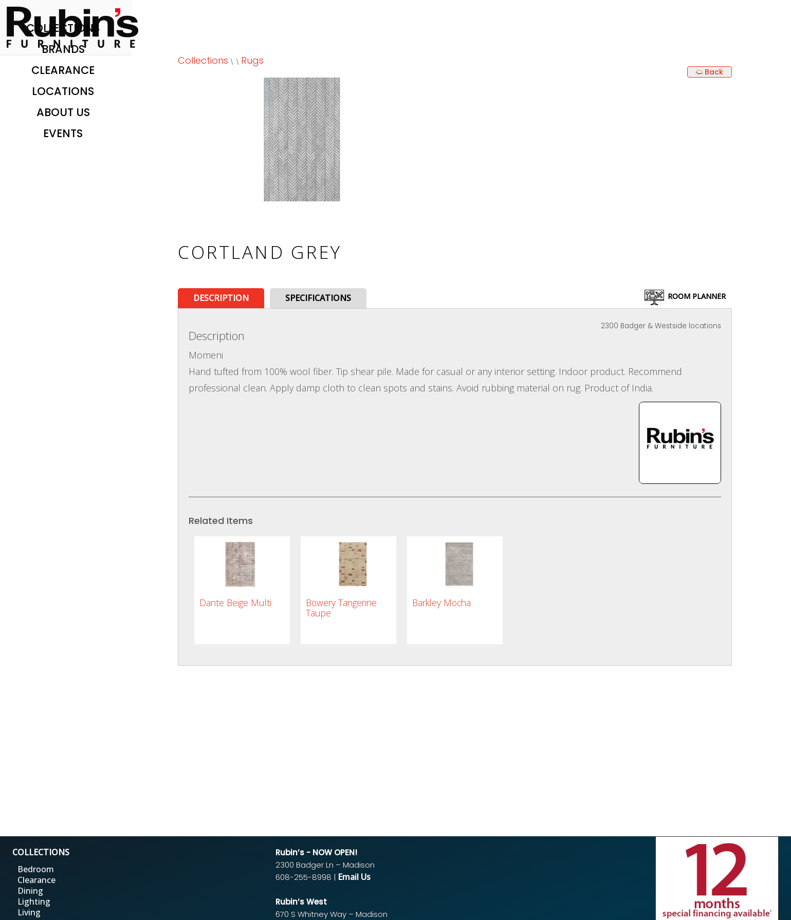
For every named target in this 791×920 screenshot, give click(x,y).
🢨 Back (709, 72)
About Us (63, 112)
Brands (63, 49)
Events (63, 133)
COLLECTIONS (40, 852)
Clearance (63, 70)
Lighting (33, 901)
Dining (30, 890)
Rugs (252, 60)
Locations (63, 91)
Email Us (354, 877)
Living (29, 912)
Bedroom (35, 869)
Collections (63, 28)
